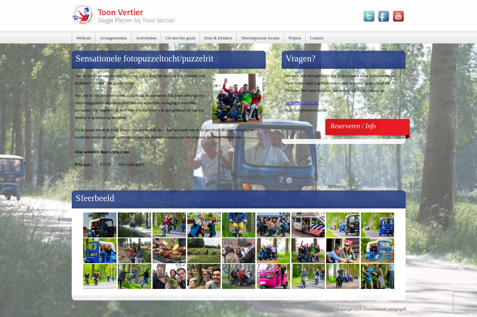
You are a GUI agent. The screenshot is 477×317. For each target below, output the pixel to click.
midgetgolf (397, 308)
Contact (316, 37)
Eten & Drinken (218, 37)
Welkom (83, 37)
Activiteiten (146, 37)
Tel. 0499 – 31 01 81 (301, 103)
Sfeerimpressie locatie (260, 37)
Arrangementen (113, 37)
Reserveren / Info (353, 126)
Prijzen (295, 37)
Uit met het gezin (180, 37)
